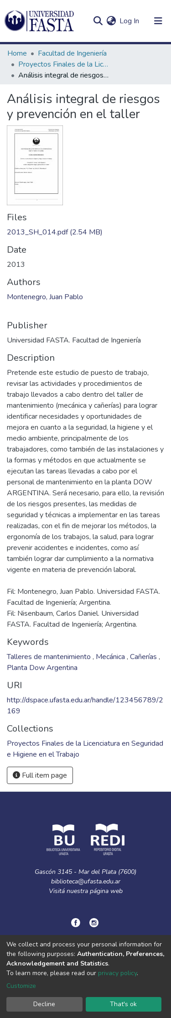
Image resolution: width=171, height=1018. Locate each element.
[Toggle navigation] (158, 21)
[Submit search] (98, 21)
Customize (21, 986)
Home (17, 53)
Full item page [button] (40, 775)
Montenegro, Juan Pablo (45, 297)
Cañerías (144, 657)
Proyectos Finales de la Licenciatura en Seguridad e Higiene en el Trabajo (63, 64)
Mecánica (111, 657)
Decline (44, 1004)
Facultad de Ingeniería (72, 53)
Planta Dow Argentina (42, 668)
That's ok (123, 1004)
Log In (129, 21)
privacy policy (117, 973)
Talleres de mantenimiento (50, 657)
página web (106, 891)
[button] (111, 21)
